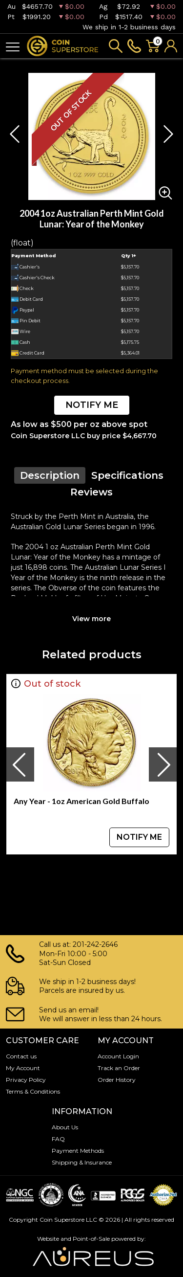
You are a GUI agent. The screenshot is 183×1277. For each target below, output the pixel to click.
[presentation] (20, 764)
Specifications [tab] (127, 475)
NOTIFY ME (91, 405)
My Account (23, 1068)
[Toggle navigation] (13, 46)
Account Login (118, 1056)
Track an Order (119, 1068)
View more (91, 618)
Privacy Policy (26, 1079)
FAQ (58, 1139)
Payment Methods (78, 1150)
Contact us (21, 1056)
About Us (65, 1127)
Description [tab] (50, 475)
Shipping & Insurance (82, 1162)
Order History (117, 1079)
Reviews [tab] (91, 492)
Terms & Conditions (33, 1091)
